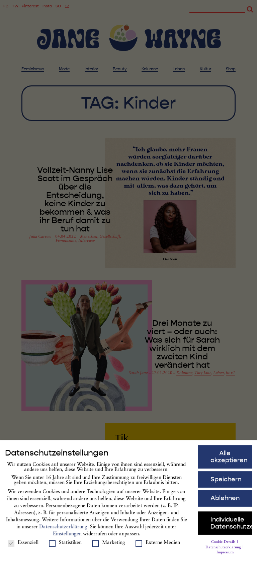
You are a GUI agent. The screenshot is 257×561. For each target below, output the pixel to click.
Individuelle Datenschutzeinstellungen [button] (231, 527)
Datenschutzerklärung (63, 532)
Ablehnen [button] (225, 503)
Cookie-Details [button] (223, 547)
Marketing (108, 547)
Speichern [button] (225, 484)
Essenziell (23, 547)
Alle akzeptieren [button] (228, 461)
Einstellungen (67, 539)
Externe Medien (158, 547)
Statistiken (65, 547)
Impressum (225, 557)
